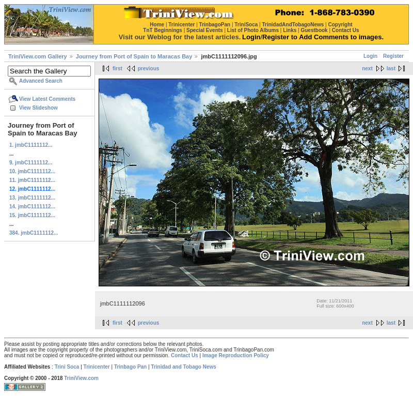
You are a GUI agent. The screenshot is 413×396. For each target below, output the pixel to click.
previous (149, 68)
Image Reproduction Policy (235, 355)
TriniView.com (81, 378)
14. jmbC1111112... (32, 206)
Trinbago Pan (130, 367)
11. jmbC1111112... (32, 180)
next (367, 68)
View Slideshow (38, 108)
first (117, 68)
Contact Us (184, 355)
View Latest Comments (47, 99)
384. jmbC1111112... (33, 233)
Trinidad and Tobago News (183, 367)
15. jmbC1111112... (32, 215)
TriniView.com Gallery (37, 56)
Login (370, 56)
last (391, 68)
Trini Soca (67, 367)
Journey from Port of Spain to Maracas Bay (134, 56)
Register (393, 56)
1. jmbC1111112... (30, 145)
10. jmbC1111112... (32, 171)
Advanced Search (40, 81)
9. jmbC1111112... (30, 162)
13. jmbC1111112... (32, 198)
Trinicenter (97, 367)
